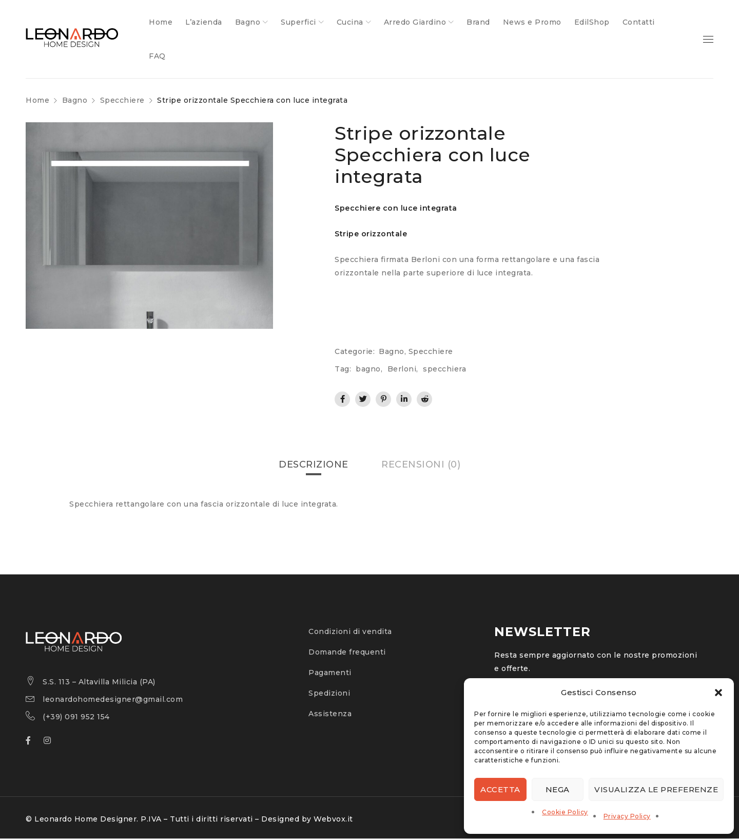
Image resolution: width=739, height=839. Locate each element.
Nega (558, 789)
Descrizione (313, 465)
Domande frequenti (347, 652)
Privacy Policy (627, 816)
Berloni (402, 369)
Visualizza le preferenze (656, 789)
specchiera (444, 369)
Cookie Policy (565, 812)
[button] (718, 692)
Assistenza (330, 714)
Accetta (500, 789)
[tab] (313, 465)
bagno (368, 369)
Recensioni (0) (420, 465)
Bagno (75, 100)
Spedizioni (329, 693)
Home (37, 100)
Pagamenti (330, 673)
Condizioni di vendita (350, 632)
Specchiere (122, 100)
